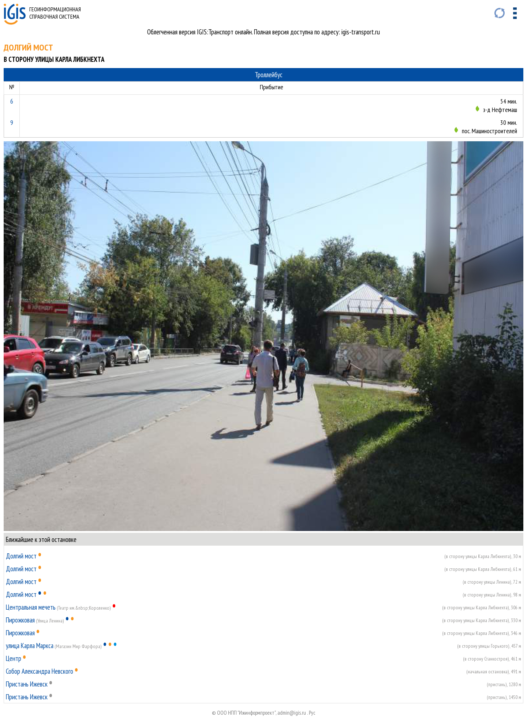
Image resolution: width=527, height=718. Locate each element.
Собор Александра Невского (39, 671)
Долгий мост (21, 555)
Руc (312, 712)
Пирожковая (20, 620)
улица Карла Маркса (29, 645)
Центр (13, 658)
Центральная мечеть (31, 607)
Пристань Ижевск (27, 684)
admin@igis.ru (291, 712)
